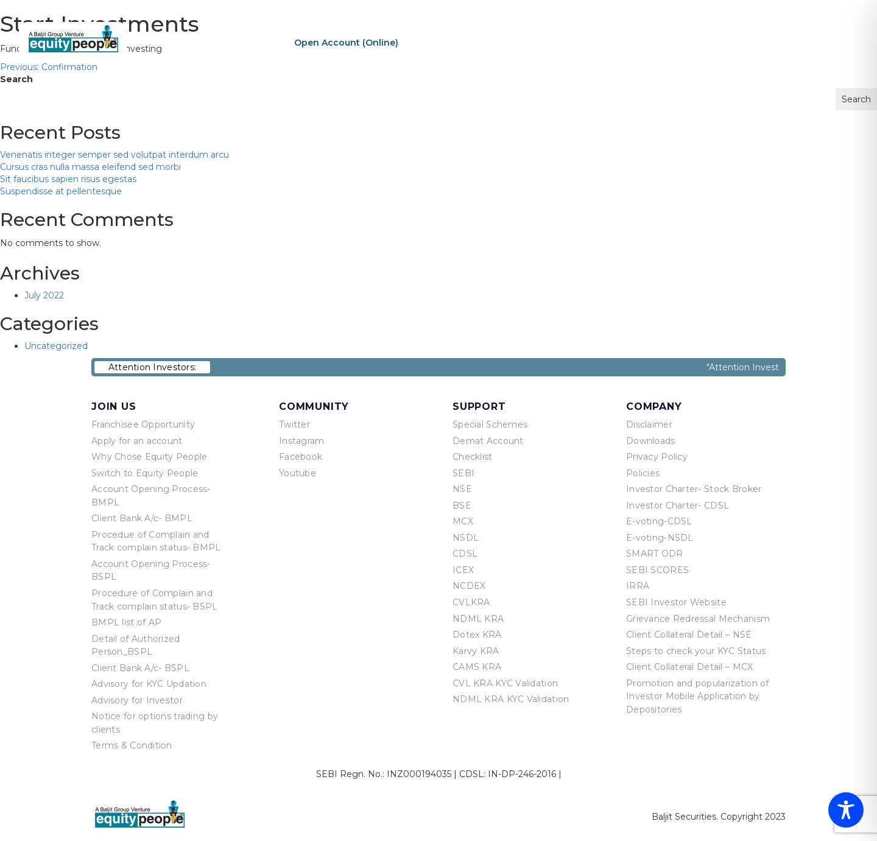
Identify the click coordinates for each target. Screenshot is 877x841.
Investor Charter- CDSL (677, 505)
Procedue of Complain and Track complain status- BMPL (156, 541)
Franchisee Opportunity (143, 424)
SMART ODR (654, 553)
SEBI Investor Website (676, 602)
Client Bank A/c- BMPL (141, 518)
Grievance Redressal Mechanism (698, 618)
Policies (643, 473)
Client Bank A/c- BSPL (140, 668)
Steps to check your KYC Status (696, 651)
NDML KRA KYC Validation (511, 699)
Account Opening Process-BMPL (151, 496)
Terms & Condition (131, 745)
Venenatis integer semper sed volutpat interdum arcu (114, 154)
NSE (462, 489)
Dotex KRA (477, 634)
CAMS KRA (477, 666)
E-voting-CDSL (659, 521)
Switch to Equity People (144, 473)
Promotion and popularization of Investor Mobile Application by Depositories (697, 696)
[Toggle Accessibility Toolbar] (846, 810)
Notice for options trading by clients (154, 723)
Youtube (297, 473)
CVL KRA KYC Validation (505, 683)
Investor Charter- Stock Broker (693, 489)
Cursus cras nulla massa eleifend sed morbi (90, 166)
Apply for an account (137, 440)
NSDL (466, 537)
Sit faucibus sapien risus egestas (68, 179)
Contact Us (813, 42)
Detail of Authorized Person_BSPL (135, 645)
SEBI (463, 473)
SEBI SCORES (657, 570)
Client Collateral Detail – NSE (689, 634)
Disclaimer (649, 424)
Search (16, 79)
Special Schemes (490, 424)
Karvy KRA (476, 651)
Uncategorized (56, 345)
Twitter (294, 424)
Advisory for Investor (137, 700)
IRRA (637, 585)
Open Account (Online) (346, 42)
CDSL (465, 553)
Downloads (650, 440)
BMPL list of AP (126, 622)
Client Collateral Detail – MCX (689, 666)
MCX (463, 521)
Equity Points (736, 42)
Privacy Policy (657, 456)
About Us (600, 42)
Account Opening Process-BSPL (151, 570)
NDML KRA (478, 618)
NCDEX (469, 585)
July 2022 (44, 295)
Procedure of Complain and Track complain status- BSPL (154, 600)
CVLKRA (471, 602)
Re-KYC (439, 42)
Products (663, 42)
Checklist (473, 456)
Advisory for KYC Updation (148, 683)
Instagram (302, 440)
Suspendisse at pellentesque (61, 191)
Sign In (520, 42)
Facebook (300, 456)
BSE (462, 505)
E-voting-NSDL (660, 537)
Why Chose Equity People (149, 456)
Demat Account (488, 440)
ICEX (463, 570)
